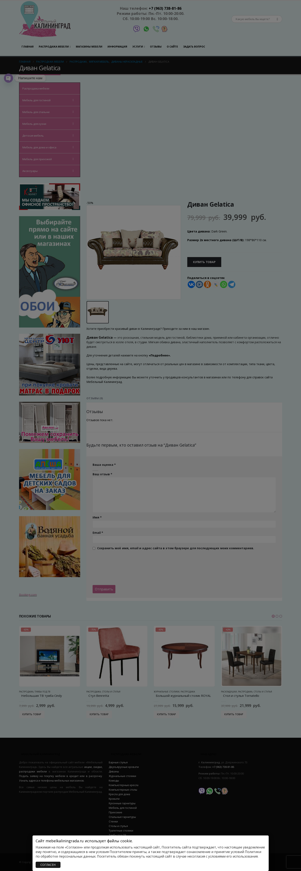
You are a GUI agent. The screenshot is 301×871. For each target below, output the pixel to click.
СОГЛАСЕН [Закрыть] (48, 865)
